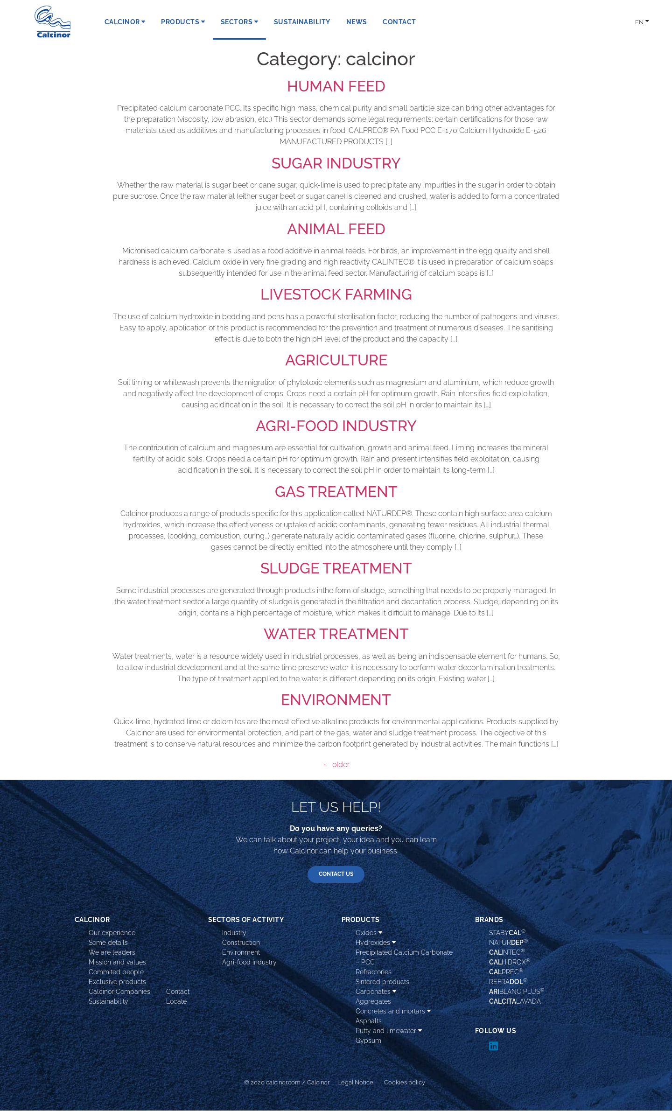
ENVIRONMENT (336, 699)
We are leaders (112, 953)
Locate (176, 1002)
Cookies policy (404, 1082)
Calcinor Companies (119, 992)
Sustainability (108, 1002)
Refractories (374, 972)
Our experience (112, 933)
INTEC (507, 952)
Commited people (116, 972)
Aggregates (373, 1002)
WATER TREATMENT (336, 634)
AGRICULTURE (336, 360)
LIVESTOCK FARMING (336, 294)
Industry (234, 933)
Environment (241, 953)
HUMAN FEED (336, 86)
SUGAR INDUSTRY (336, 163)
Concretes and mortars (393, 1011)
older (336, 764)
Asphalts (369, 1021)
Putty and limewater (389, 1031)
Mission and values (117, 962)
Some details (108, 943)
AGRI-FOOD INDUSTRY (336, 425)
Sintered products (382, 982)
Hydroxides (376, 943)
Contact (177, 992)
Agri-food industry (249, 962)
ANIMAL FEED (336, 229)
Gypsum (368, 1041)
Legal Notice (355, 1082)
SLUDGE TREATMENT (336, 568)
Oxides (369, 933)
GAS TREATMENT (336, 491)
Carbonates (376, 992)
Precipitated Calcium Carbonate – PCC (404, 957)
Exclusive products (117, 982)
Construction (241, 943)
